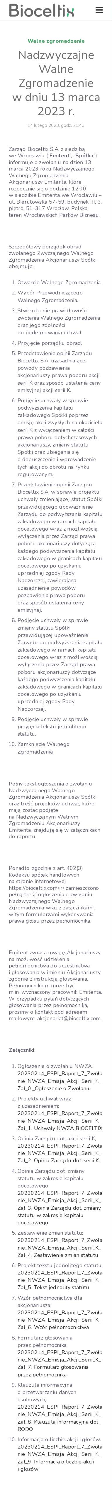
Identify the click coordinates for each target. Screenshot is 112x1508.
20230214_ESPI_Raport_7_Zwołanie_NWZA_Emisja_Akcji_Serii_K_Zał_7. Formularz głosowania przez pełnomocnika (60, 1363)
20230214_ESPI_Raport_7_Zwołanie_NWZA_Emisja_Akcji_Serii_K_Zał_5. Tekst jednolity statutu (60, 1280)
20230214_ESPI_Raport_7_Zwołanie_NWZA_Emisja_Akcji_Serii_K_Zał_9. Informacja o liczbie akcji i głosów (60, 1458)
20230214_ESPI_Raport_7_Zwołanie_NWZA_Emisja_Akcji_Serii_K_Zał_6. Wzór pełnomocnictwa (60, 1320)
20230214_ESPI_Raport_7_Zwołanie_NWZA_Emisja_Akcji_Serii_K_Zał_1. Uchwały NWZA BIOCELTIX (60, 1121)
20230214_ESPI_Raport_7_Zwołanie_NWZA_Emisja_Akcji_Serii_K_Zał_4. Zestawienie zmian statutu (60, 1247)
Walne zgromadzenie (56, 41)
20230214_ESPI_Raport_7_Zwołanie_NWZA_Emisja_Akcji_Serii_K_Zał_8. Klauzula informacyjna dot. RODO (60, 1418)
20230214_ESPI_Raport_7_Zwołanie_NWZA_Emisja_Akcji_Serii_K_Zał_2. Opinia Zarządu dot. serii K (60, 1153)
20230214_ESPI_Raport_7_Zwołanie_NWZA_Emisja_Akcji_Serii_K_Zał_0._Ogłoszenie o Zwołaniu (60, 1081)
